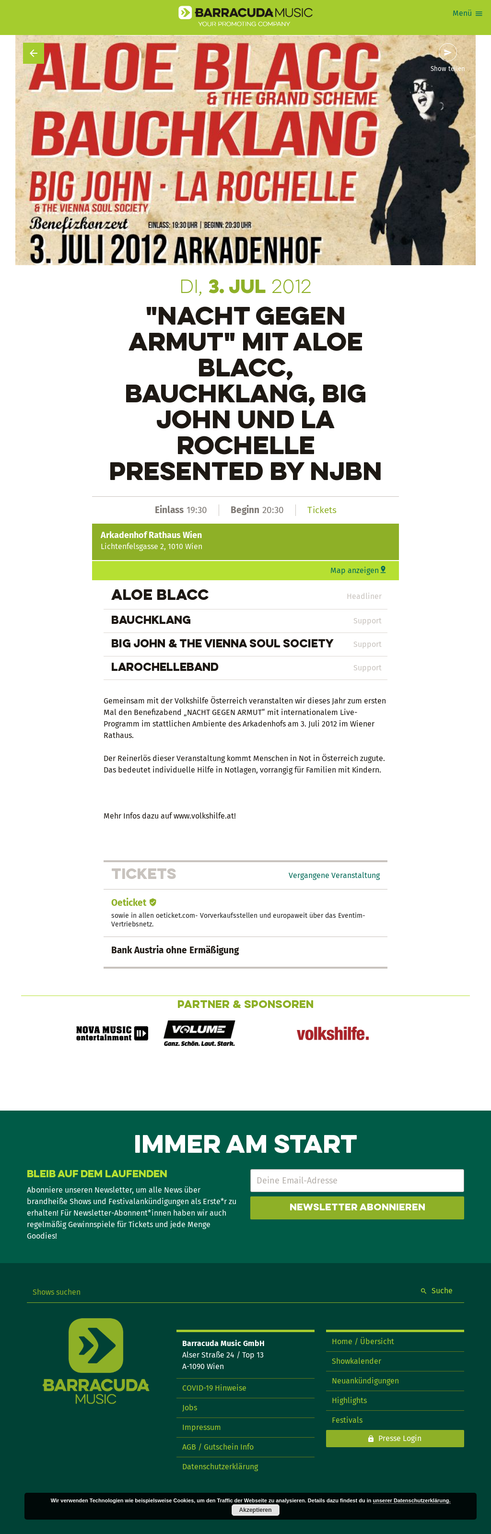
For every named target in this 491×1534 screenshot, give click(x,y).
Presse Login (399, 1438)
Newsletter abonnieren (357, 1208)
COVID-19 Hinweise (214, 1388)
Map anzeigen (354, 570)
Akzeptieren (255, 1510)
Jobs (189, 1407)
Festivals (347, 1420)
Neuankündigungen (365, 1380)
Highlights (349, 1400)
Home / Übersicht (363, 1341)
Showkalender (356, 1361)
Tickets (322, 509)
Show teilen (448, 69)
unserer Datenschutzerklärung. (412, 1500)
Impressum (201, 1427)
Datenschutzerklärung (220, 1466)
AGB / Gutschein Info (218, 1447)
